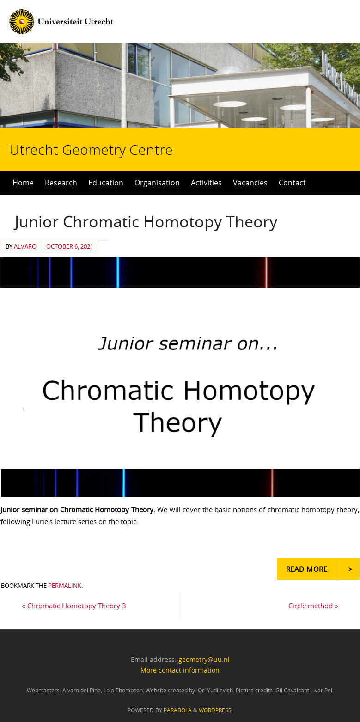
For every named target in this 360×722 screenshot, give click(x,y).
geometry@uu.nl (204, 659)
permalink (64, 585)
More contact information (180, 670)
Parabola (178, 710)
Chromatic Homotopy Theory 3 (74, 605)
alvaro (25, 246)
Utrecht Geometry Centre (105, 120)
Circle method (313, 605)
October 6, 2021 (69, 246)
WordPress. (216, 710)
